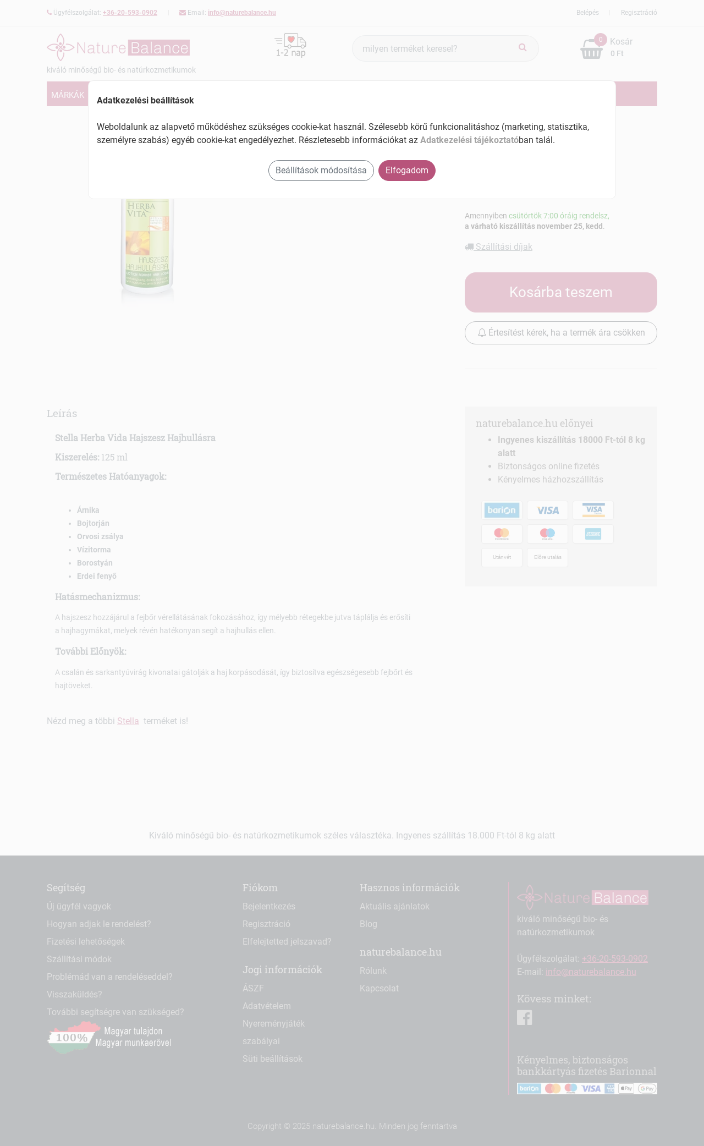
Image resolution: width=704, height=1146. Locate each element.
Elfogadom (407, 170)
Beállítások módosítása (321, 170)
